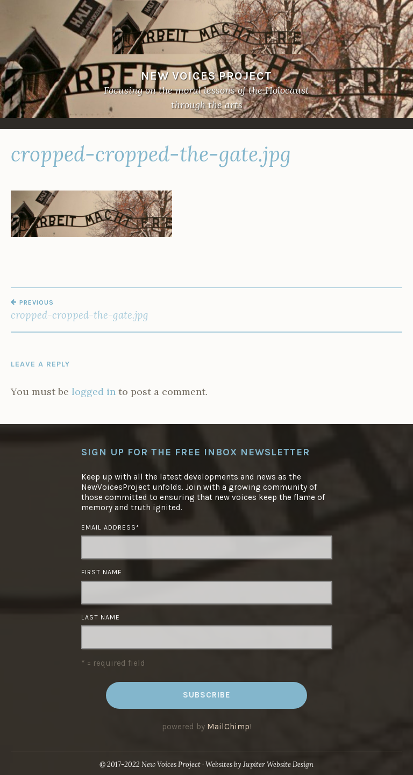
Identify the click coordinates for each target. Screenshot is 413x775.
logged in (94, 391)
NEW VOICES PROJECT (206, 75)
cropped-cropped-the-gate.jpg (108, 310)
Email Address (110, 527)
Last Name (100, 617)
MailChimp (228, 726)
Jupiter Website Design (278, 764)
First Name (101, 572)
